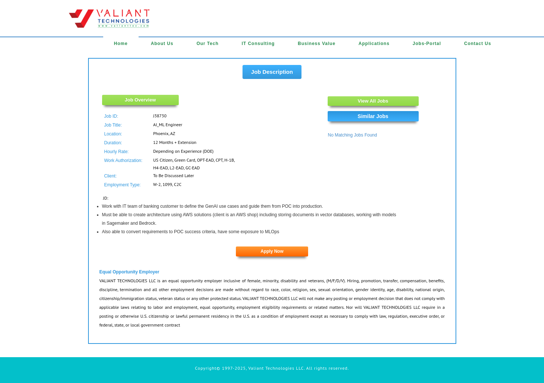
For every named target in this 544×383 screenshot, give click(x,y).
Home (121, 43)
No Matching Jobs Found (352, 135)
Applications (374, 43)
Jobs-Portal (427, 43)
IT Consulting (258, 43)
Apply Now (272, 251)
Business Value (316, 43)
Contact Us (477, 43)
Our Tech (207, 43)
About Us (162, 43)
